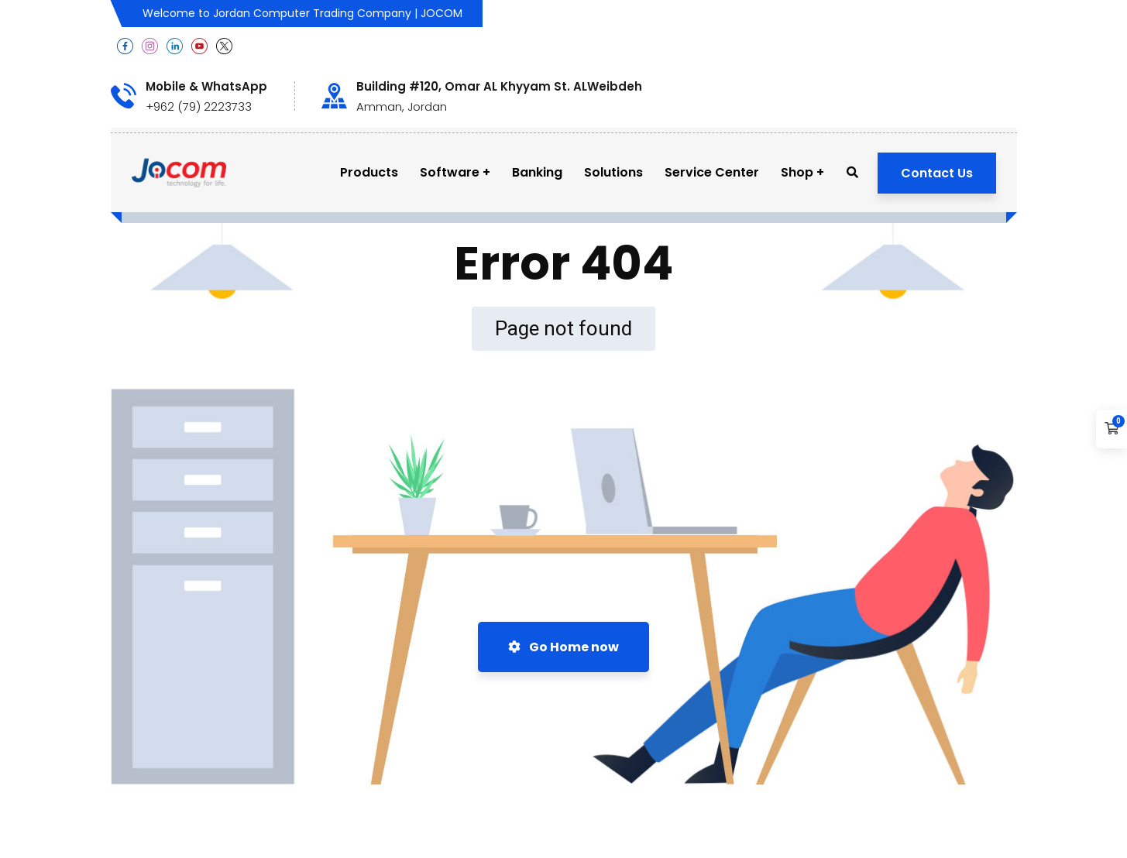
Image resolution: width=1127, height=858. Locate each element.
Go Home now (563, 647)
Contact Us (937, 173)
